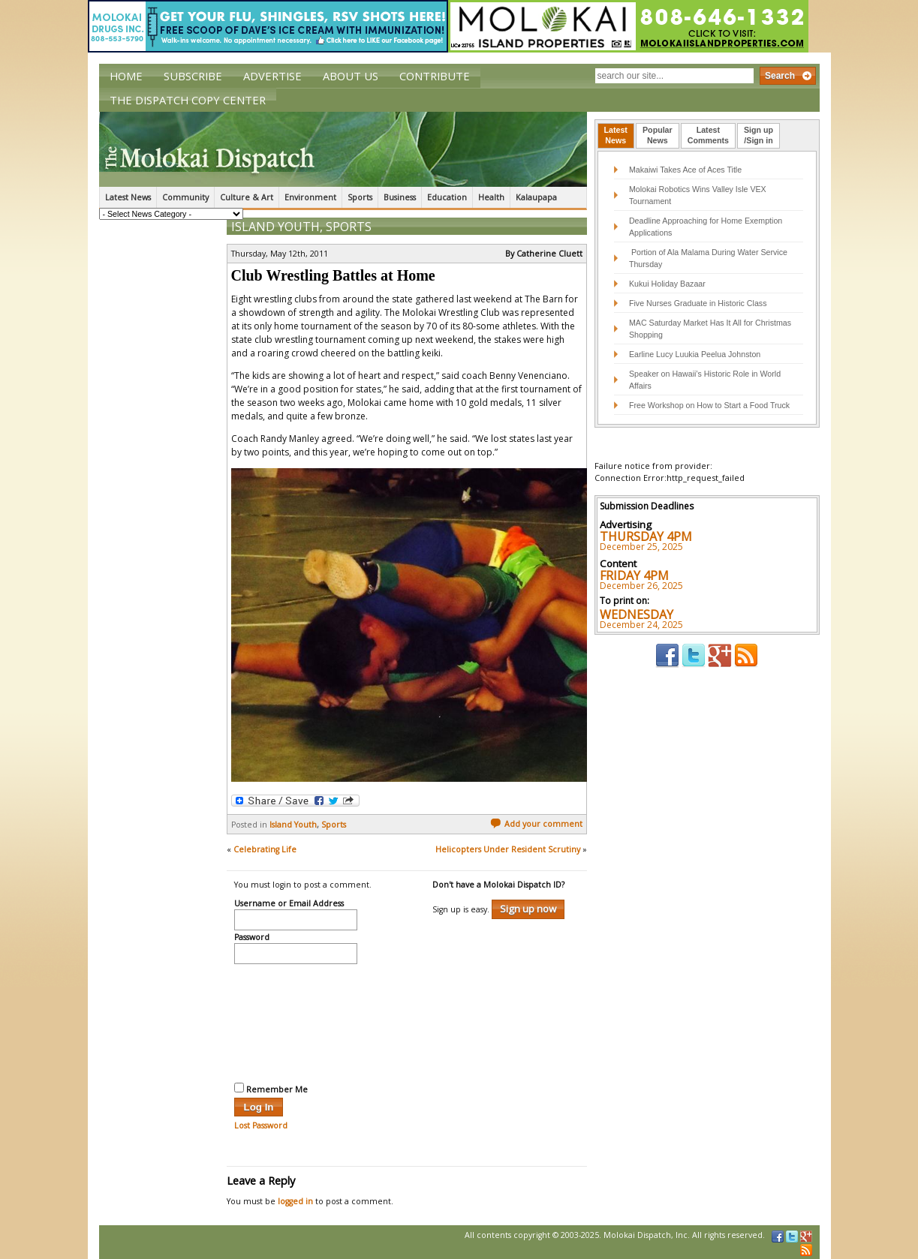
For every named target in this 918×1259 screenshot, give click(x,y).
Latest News (128, 197)
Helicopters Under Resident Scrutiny (507, 849)
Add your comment (536, 824)
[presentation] (295, 1021)
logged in (295, 1201)
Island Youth (275, 226)
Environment (310, 197)
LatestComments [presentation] (708, 135)
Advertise (272, 75)
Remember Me (271, 1089)
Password (251, 937)
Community (185, 197)
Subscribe (193, 75)
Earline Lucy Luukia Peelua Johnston (694, 354)
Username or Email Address (289, 904)
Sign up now (528, 908)
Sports (360, 197)
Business (400, 197)
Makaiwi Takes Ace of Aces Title (685, 169)
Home (126, 75)
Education (447, 197)
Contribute (434, 75)
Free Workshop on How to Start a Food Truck (709, 405)
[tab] (615, 136)
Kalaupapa (536, 197)
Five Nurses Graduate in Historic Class (698, 303)
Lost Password (260, 1125)
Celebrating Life (264, 849)
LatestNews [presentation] (616, 135)
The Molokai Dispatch (343, 149)
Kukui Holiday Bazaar (667, 283)
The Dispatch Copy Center (188, 99)
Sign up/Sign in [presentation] (758, 135)
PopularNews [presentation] (658, 135)
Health (491, 197)
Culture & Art (246, 197)
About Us (350, 75)
